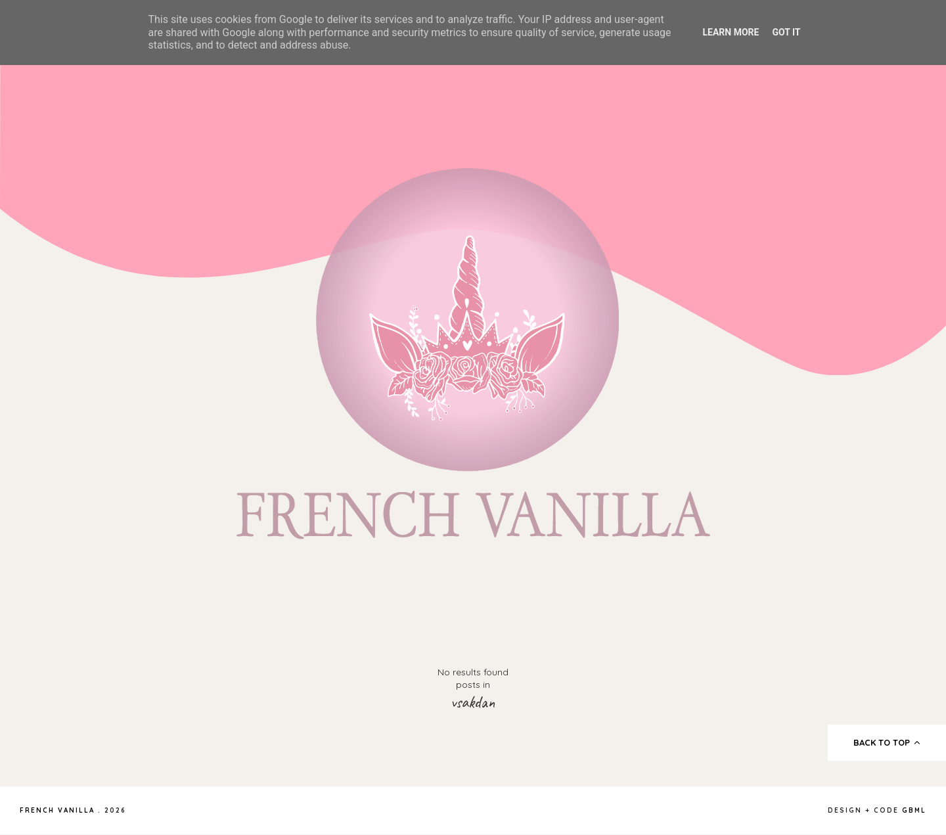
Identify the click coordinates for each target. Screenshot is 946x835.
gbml (914, 810)
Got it (786, 32)
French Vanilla (57, 810)
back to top (887, 742)
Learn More (730, 32)
